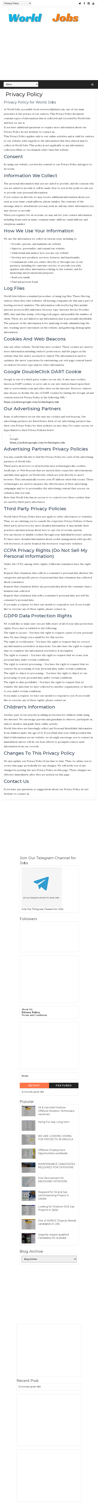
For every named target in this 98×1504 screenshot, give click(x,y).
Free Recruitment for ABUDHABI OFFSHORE (52, 1179)
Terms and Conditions (34, 1015)
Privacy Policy (31, 1012)
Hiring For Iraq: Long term (53, 1122)
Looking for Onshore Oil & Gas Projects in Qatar (56, 1208)
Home (25, 1076)
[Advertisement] (49, 54)
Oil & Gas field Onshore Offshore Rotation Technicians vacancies (56, 1111)
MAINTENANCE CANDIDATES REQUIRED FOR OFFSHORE (56, 1165)
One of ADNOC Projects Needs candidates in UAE (57, 1222)
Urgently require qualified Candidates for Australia (53, 1236)
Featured (64, 1085)
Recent (34, 1085)
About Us (27, 1009)
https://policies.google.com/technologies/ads (31, 402)
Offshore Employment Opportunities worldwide (53, 1151)
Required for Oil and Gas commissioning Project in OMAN (53, 1195)
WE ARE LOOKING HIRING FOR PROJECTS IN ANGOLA (55, 1137)
